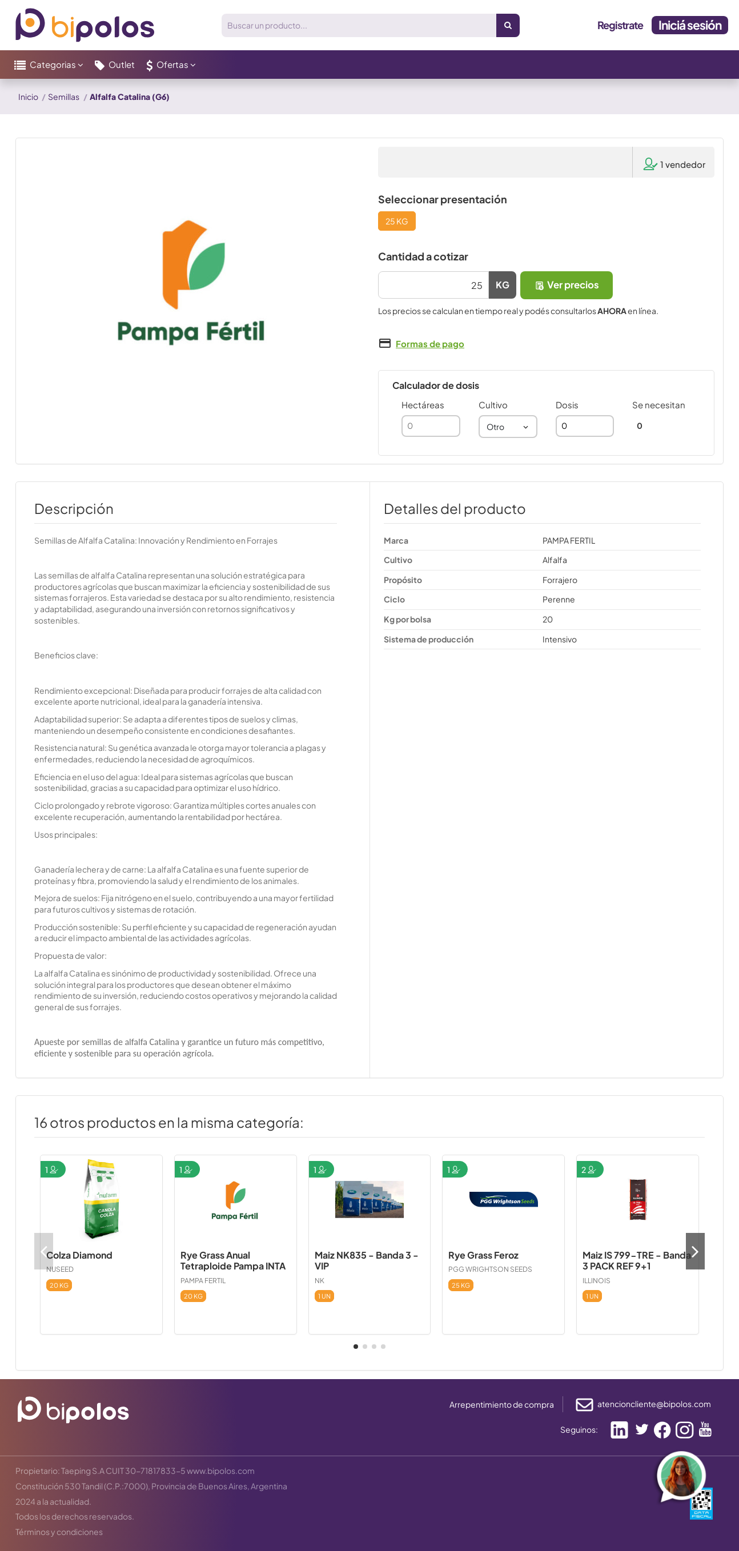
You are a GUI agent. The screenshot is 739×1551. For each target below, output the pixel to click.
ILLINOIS (597, 1280)
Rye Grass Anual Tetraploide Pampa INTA (233, 1260)
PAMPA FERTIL (203, 1280)
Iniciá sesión (689, 25)
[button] (49, 64)
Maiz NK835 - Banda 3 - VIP (367, 1260)
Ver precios (566, 285)
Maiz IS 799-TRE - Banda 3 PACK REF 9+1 (637, 1260)
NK (319, 1280)
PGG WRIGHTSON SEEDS (490, 1269)
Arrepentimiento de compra (501, 1404)
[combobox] (508, 426)
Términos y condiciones (59, 1531)
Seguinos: (579, 1429)
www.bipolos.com (221, 1470)
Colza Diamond (79, 1255)
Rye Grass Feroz (483, 1255)
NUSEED (60, 1269)
